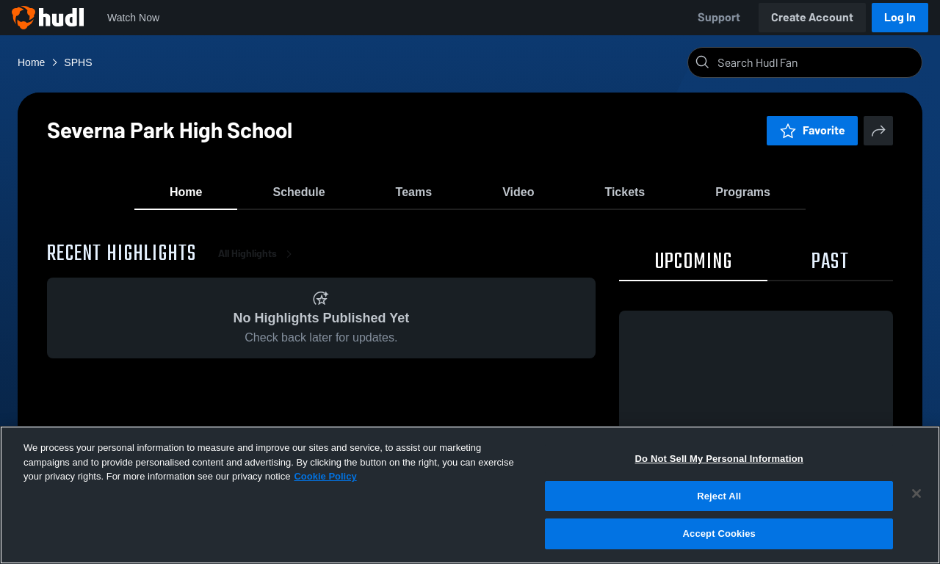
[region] (470, 495)
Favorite (812, 130)
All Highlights (257, 264)
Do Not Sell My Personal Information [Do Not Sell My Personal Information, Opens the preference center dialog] (719, 458)
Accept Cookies (719, 533)
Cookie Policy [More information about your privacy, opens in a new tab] (325, 476)
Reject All (719, 496)
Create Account (812, 17)
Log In (900, 17)
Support (719, 17)
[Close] (916, 493)
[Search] (816, 62)
